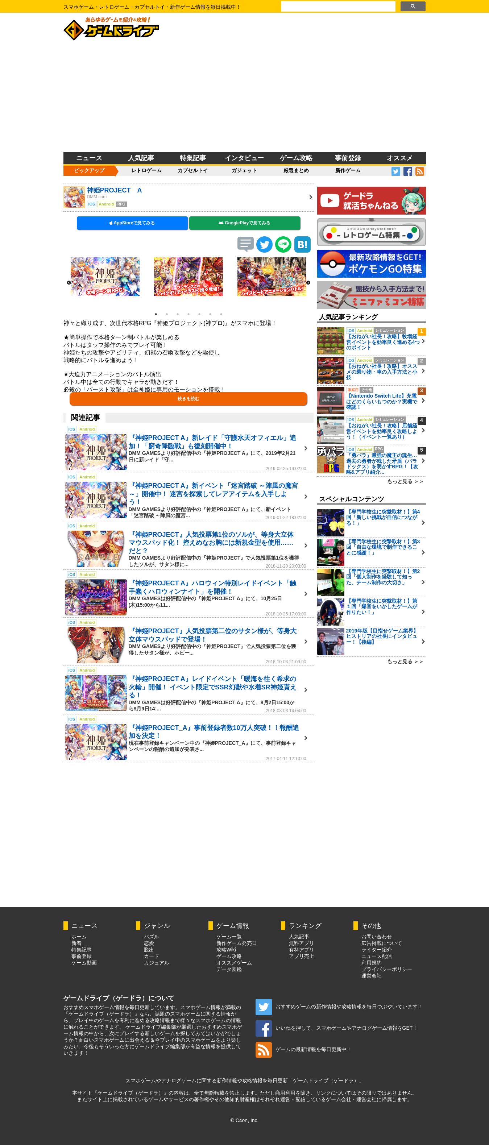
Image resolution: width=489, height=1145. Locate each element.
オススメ (400, 158)
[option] (105, 276)
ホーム (79, 936)
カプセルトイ (193, 170)
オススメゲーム (234, 963)
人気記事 (141, 158)
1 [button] (155, 314)
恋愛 (149, 943)
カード (151, 956)
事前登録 (348, 158)
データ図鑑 (229, 969)
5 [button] (199, 314)
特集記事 (193, 158)
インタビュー (244, 158)
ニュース (89, 158)
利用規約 (371, 963)
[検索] (337, 6)
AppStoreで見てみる (132, 222)
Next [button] (308, 283)
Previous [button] (68, 283)
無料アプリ (301, 943)
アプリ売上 (301, 956)
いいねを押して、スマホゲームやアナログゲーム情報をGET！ (337, 1028)
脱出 (149, 950)
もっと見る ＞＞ (405, 481)
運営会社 (371, 976)
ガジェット (244, 170)
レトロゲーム (146, 170)
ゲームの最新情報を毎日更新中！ (304, 1049)
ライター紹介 (376, 950)
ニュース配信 (376, 956)
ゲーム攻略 (296, 158)
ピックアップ (89, 170)
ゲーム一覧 (229, 936)
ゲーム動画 (84, 963)
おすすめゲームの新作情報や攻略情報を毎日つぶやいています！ (339, 1006)
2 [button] (166, 314)
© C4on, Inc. (244, 1120)
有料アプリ (301, 950)
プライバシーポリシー (386, 969)
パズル (151, 936)
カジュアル (156, 963)
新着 (76, 943)
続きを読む (188, 398)
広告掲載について (381, 943)
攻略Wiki (226, 950)
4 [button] (188, 314)
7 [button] (221, 314)
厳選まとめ (296, 170)
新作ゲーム (348, 170)
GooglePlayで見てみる (244, 222)
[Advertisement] (244, 97)
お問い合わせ (376, 936)
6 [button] (210, 314)
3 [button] (177, 314)
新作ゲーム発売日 (236, 943)
